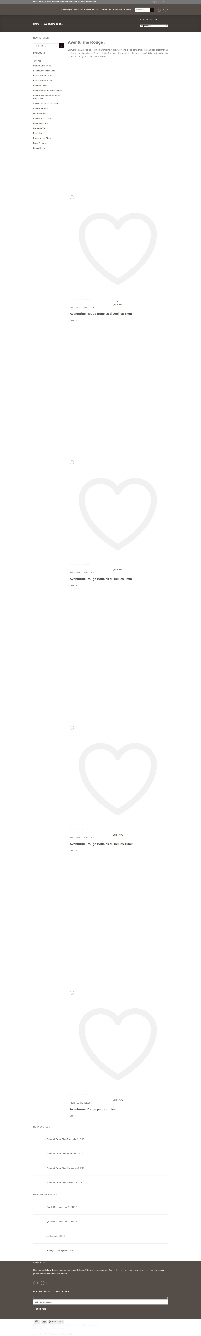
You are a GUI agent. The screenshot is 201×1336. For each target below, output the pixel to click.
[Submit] (152, 10)
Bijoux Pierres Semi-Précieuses (47, 90)
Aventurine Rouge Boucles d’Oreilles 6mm (101, 313)
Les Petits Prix (39, 113)
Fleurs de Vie (39, 128)
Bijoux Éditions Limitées (44, 71)
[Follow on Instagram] (40, 1283)
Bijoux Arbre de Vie (42, 118)
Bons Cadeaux (40, 143)
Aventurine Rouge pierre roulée (93, 1109)
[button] (159, 10)
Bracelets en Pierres (42, 76)
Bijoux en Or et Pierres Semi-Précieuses (46, 97)
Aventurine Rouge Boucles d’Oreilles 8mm (101, 579)
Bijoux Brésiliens (40, 123)
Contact (128, 10)
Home (36, 24)
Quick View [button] (118, 304)
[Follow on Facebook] (164, 2)
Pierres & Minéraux (42, 66)
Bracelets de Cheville (42, 81)
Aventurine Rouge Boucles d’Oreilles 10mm (102, 844)
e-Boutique (66, 10)
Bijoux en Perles (40, 109)
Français (156, 2)
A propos (117, 10)
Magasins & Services (84, 10)
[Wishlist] (72, 197)
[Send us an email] (166, 2)
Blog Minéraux (104, 10)
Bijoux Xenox (39, 148)
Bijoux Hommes (40, 86)
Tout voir (37, 61)
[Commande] (154, 25)
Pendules (37, 133)
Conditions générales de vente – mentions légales (65, 1325)
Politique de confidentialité (51, 1329)
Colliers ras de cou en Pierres (46, 104)
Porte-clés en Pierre (42, 138)
